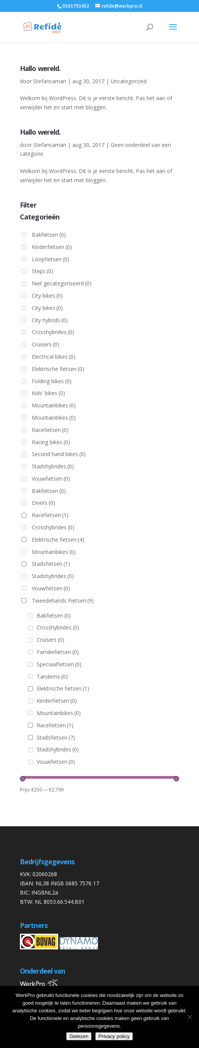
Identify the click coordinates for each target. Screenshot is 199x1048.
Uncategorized (129, 81)
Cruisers (45, 344)
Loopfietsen (50, 259)
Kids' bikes (48, 393)
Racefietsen (50, 429)
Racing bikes (51, 442)
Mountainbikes (54, 405)
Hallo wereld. (40, 68)
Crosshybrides (53, 332)
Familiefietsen (58, 652)
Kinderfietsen (52, 246)
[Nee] (189, 1017)
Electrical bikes (53, 356)
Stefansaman (49, 81)
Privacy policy (113, 1036)
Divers (43, 502)
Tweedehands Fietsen (63, 600)
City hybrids (50, 320)
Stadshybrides (53, 466)
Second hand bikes (59, 454)
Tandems (52, 676)
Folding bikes (52, 381)
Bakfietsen (49, 234)
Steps (42, 271)
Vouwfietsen (51, 478)
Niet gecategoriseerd (61, 283)
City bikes (47, 295)
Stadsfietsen (51, 563)
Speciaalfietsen (59, 664)
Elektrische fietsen (58, 368)
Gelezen (78, 1036)
